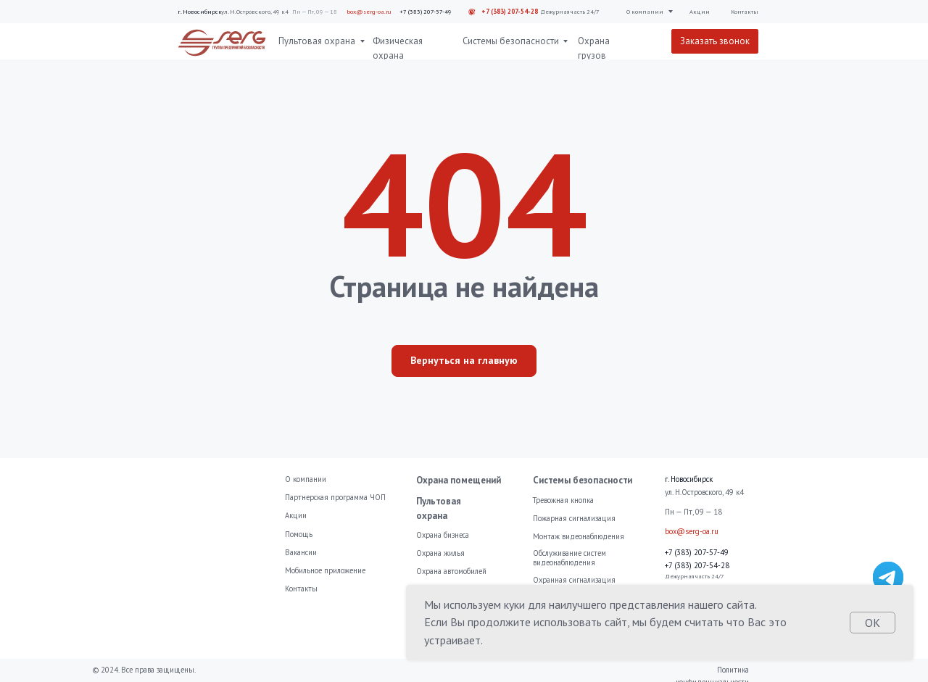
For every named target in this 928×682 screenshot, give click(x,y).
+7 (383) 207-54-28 (509, 11)
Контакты (744, 11)
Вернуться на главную (464, 360)
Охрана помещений (458, 480)
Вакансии (301, 552)
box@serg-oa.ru (369, 11)
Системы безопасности (511, 41)
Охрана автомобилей (451, 571)
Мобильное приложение (325, 570)
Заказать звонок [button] (715, 41)
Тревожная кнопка (563, 500)
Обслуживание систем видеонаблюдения (569, 557)
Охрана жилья (440, 553)
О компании (644, 11)
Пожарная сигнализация (574, 518)
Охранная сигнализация (574, 580)
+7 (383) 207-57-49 (425, 11)
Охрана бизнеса (442, 535)
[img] (888, 577)
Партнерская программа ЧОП (335, 497)
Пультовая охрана (316, 41)
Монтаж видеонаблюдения (578, 536)
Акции (699, 11)
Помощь (298, 534)
